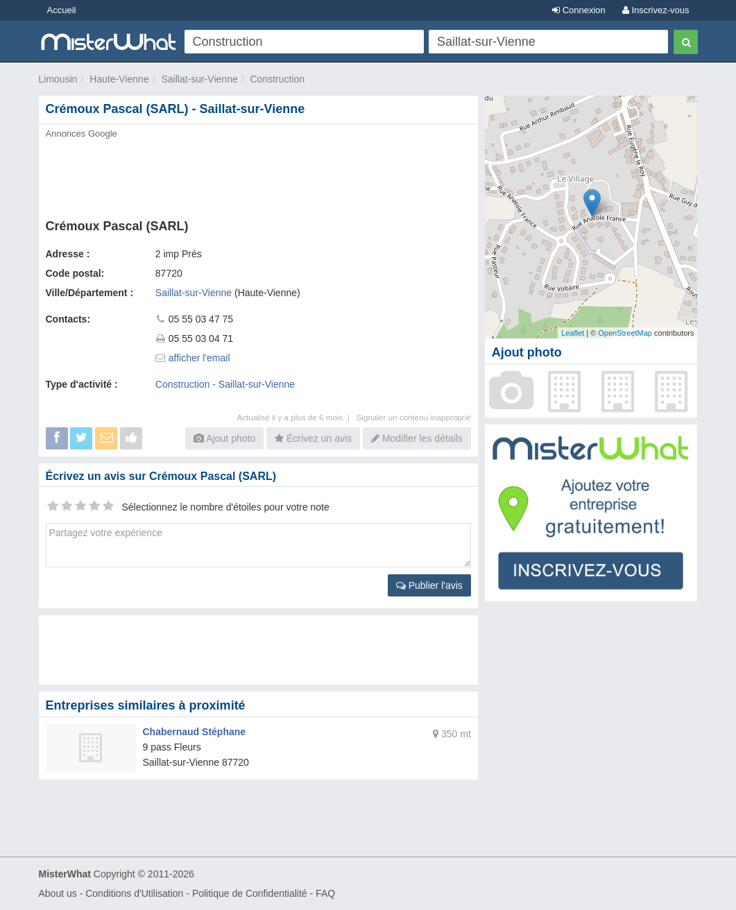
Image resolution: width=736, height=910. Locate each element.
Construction (277, 79)
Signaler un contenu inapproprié (414, 417)
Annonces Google (81, 133)
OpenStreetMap (625, 333)
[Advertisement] (258, 175)
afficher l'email (199, 357)
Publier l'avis (429, 585)
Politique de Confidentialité (249, 893)
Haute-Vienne (118, 79)
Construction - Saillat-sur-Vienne (225, 384)
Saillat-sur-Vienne (199, 79)
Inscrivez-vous (656, 10)
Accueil (61, 10)
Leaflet (572, 333)
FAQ (325, 893)
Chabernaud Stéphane (194, 731)
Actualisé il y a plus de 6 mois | (296, 417)
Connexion (579, 10)
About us (58, 893)
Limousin (58, 79)
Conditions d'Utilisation (134, 893)
